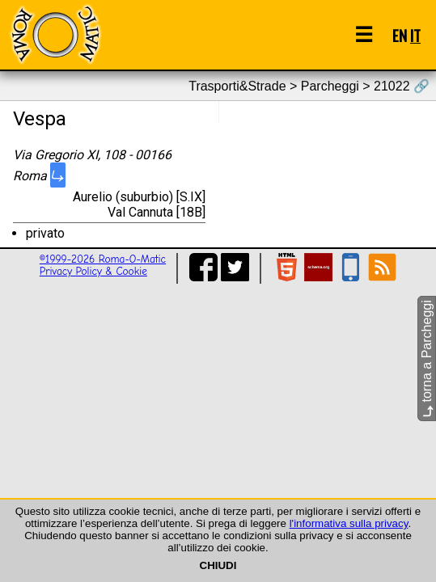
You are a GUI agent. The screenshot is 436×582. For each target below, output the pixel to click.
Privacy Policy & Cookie (93, 271)
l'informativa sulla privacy (349, 523)
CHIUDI (218, 565)
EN (399, 35)
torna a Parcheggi (427, 358)
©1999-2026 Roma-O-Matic (103, 259)
